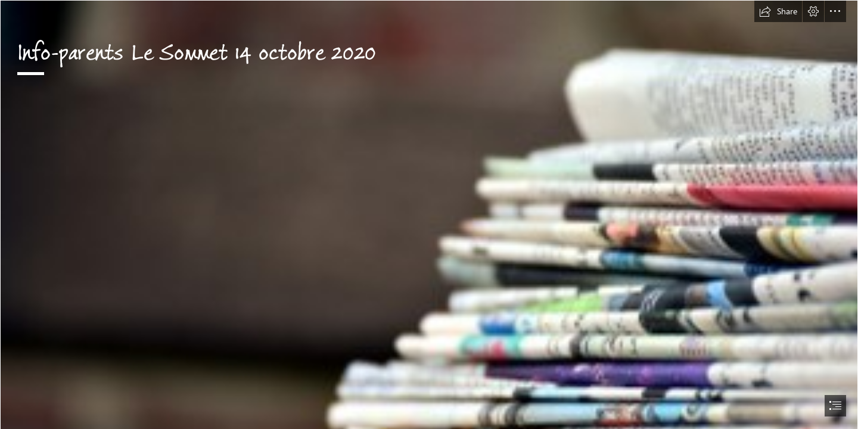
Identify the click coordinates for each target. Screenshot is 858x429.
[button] (778, 11)
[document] (429, 214)
